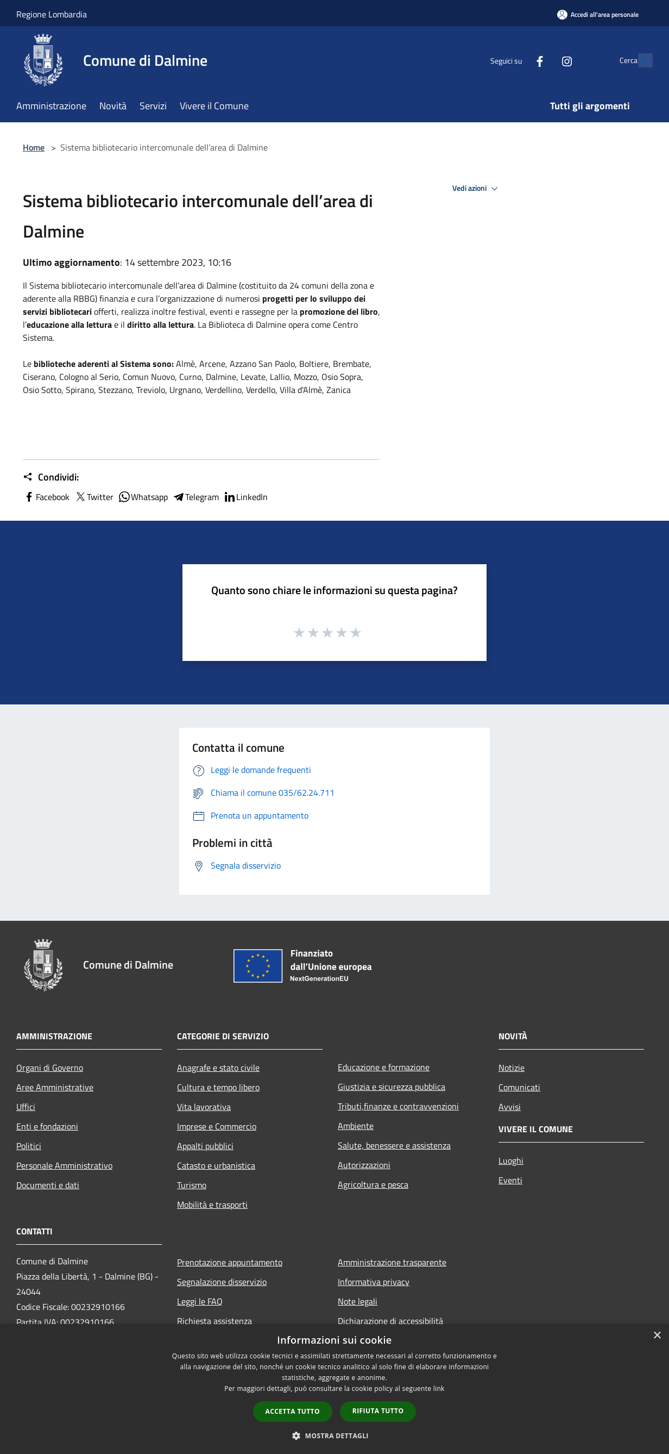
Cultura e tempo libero (218, 1087)
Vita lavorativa (204, 1106)
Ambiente (356, 1125)
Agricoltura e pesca (373, 1184)
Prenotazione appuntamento (229, 1262)
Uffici (25, 1106)
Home (34, 147)
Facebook (46, 496)
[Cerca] (640, 60)
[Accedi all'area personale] (598, 14)
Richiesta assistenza (214, 1320)
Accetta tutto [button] (293, 1411)
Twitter (93, 496)
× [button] (657, 1336)
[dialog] (334, 1389)
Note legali (357, 1301)
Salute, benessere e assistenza (394, 1145)
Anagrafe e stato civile (218, 1067)
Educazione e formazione (384, 1067)
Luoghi (510, 1160)
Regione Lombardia (51, 14)
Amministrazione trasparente (392, 1262)
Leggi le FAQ (200, 1301)
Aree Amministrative (54, 1087)
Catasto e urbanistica (216, 1165)
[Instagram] (543, 60)
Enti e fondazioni (47, 1126)
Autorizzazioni (364, 1164)
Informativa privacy (373, 1281)
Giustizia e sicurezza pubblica (391, 1086)
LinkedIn (245, 496)
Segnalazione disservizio (222, 1281)
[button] (334, 1435)
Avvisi (509, 1106)
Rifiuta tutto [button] (378, 1410)
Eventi (510, 1180)
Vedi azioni (476, 188)
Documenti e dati (47, 1184)
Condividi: (51, 477)
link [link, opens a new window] (439, 1388)
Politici (28, 1145)
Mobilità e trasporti (212, 1204)
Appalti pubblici (205, 1145)
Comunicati (519, 1087)
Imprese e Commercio (216, 1126)
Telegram (195, 496)
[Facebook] (516, 60)
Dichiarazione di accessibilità (390, 1320)
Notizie (511, 1067)
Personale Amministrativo (64, 1165)
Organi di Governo (49, 1067)
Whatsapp (143, 496)
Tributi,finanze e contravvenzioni (398, 1106)
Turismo (191, 1184)
